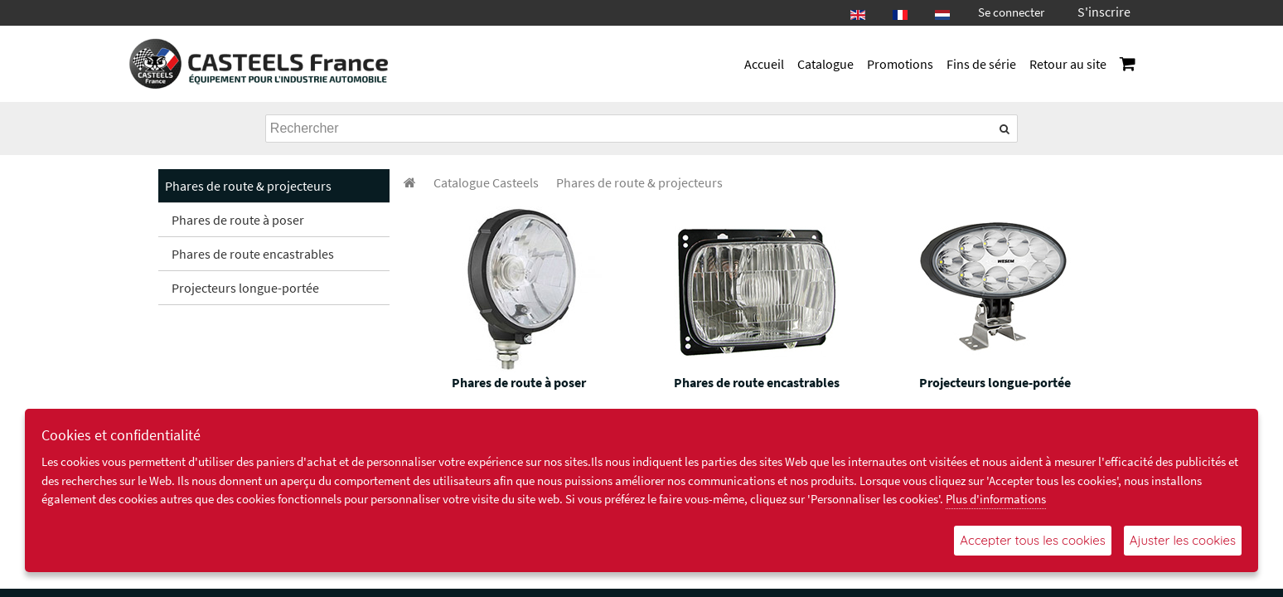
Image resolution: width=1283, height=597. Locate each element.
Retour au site (1067, 64)
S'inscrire (1103, 11)
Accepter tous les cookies (1032, 540)
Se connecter (1011, 12)
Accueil (764, 64)
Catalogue (825, 64)
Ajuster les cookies (1183, 540)
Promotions (900, 64)
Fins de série (981, 64)
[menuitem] (486, 182)
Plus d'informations (996, 499)
